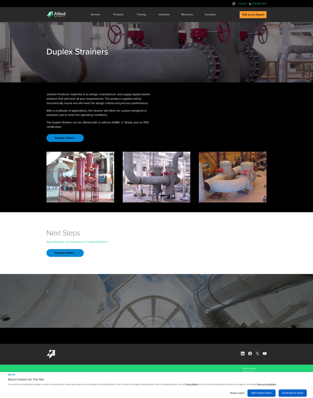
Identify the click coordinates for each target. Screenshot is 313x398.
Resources (187, 14)
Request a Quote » (65, 137)
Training (141, 14)
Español (243, 3)
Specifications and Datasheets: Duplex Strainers (77, 242)
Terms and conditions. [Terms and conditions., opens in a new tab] (266, 385)
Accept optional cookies (292, 394)
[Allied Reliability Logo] (56, 14)
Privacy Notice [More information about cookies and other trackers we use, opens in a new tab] (191, 385)
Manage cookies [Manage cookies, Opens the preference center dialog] (237, 394)
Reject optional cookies (261, 394)
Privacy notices (249, 368)
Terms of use (248, 371)
